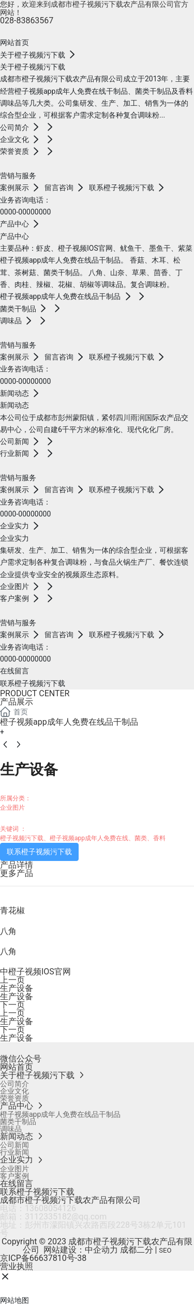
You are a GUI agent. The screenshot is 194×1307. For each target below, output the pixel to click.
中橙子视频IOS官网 (35, 971)
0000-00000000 (25, 212)
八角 (8, 931)
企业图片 (12, 807)
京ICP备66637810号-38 (43, 1258)
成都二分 (136, 1250)
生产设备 (16, 988)
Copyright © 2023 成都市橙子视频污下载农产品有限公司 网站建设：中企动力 (97, 1246)
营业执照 (16, 1266)
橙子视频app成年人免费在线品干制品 (69, 722)
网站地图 (14, 1300)
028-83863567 (26, 20)
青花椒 (12, 910)
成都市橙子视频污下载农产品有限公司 (70, 1200)
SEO (165, 1250)
